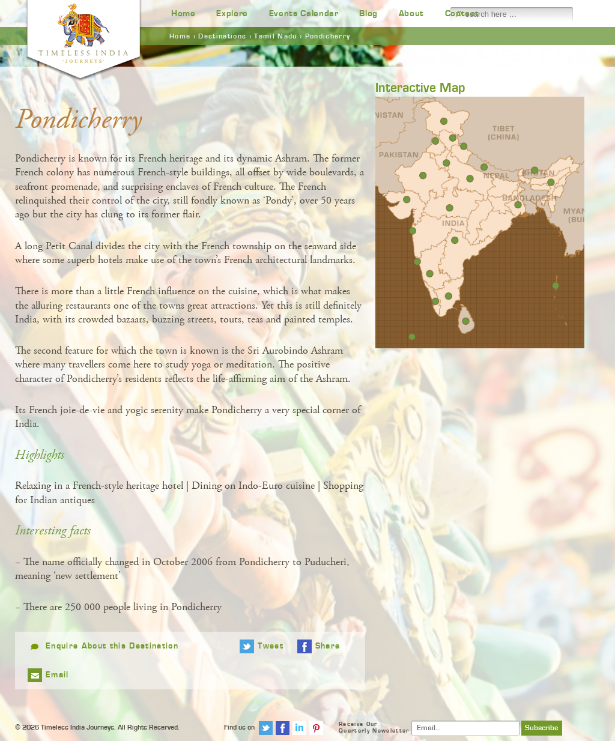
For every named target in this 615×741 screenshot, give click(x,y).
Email (57, 675)
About (411, 13)
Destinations (222, 36)
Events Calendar (304, 13)
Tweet (270, 646)
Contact (462, 13)
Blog (368, 13)
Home (183, 13)
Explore (232, 13)
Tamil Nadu (275, 36)
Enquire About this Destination (112, 646)
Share (328, 646)
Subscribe (542, 728)
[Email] (465, 728)
